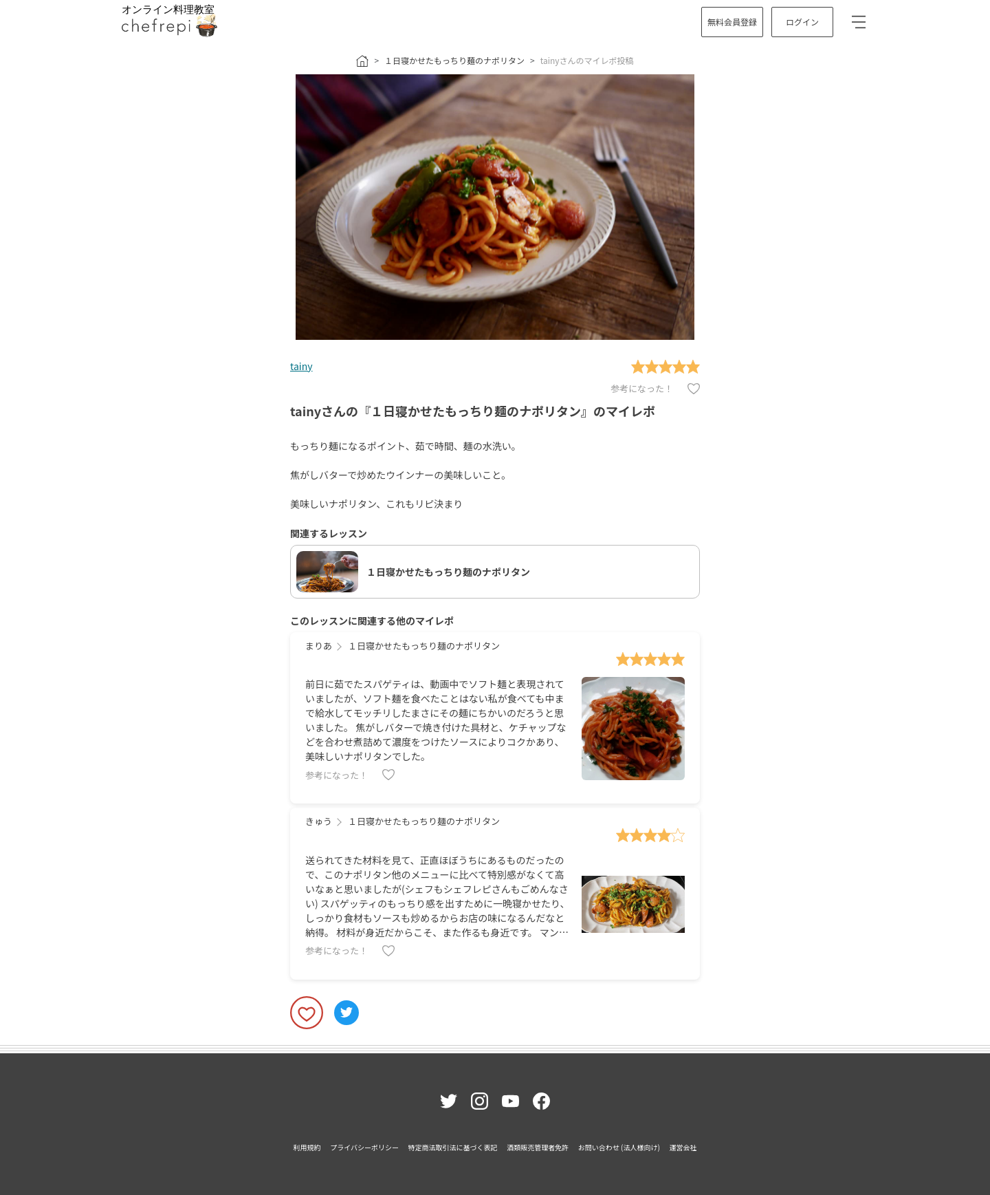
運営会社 (682, 1147)
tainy (301, 366)
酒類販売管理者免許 (538, 1147)
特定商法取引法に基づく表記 (453, 1147)
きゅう (318, 821)
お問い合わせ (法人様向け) (619, 1147)
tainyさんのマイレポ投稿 (587, 60)
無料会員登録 (732, 22)
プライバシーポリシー (364, 1147)
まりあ (318, 645)
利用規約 (307, 1147)
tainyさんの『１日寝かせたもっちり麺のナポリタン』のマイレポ (472, 411)
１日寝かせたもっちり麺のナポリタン (454, 60)
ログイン (802, 22)
